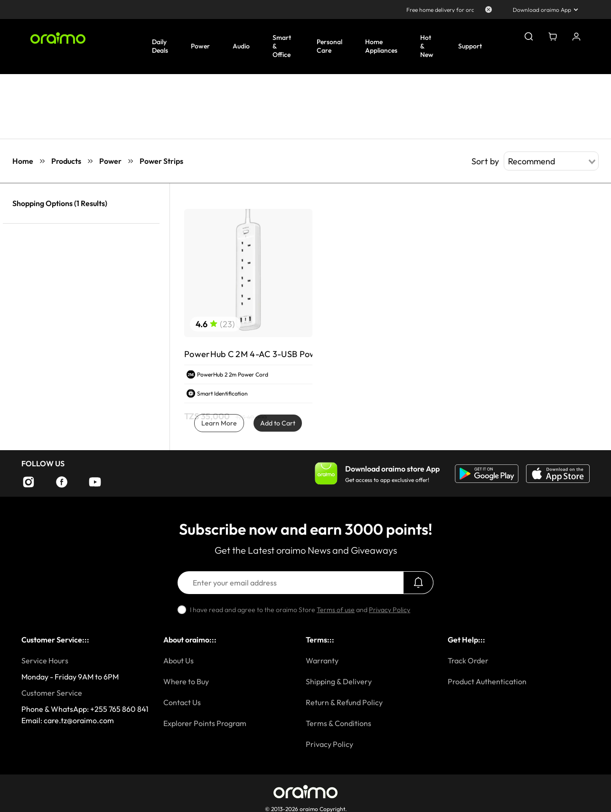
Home (22, 161)
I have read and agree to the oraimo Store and (300, 609)
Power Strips (161, 161)
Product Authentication (487, 681)
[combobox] (551, 161)
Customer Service (51, 693)
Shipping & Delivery (339, 681)
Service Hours (44, 660)
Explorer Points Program (204, 723)
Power (110, 161)
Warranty (322, 660)
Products (66, 161)
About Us (178, 660)
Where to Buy (186, 681)
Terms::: (320, 639)
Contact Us (182, 702)
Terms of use (336, 609)
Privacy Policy (389, 609)
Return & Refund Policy (344, 702)
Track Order (468, 660)
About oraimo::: (189, 639)
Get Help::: (466, 639)
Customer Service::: (55, 639)
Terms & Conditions (338, 723)
